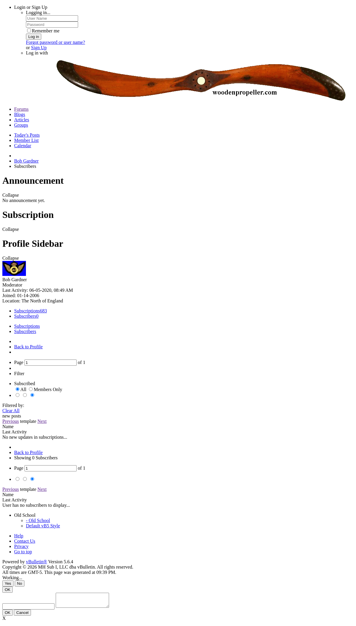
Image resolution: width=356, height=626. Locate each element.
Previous (10, 421)
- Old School (38, 520)
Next (42, 421)
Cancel (22, 615)
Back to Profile (28, 346)
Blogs (19, 114)
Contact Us (24, 541)
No (19, 583)
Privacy (21, 546)
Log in (33, 36)
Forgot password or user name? (55, 42)
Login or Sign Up (30, 7)
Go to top (23, 551)
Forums (21, 109)
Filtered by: (13, 405)
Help (18, 535)
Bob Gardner (26, 160)
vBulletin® (36, 561)
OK (7, 589)
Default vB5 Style (43, 525)
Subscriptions (27, 310)
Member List (26, 140)
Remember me (43, 30)
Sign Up (39, 47)
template (28, 421)
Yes (8, 583)
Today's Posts (27, 135)
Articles (21, 119)
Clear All (10, 410)
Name (8, 426)
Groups (21, 124)
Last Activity (14, 431)
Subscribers (25, 316)
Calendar (22, 145)
